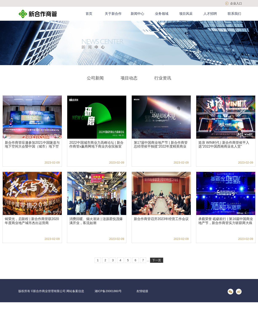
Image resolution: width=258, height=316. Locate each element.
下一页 (156, 260)
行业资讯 (162, 78)
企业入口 (236, 3)
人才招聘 (210, 13)
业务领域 (161, 13)
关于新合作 (113, 13)
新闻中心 (137, 13)
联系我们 (234, 13)
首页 (89, 13)
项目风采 (186, 13)
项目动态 (129, 78)
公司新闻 (95, 78)
